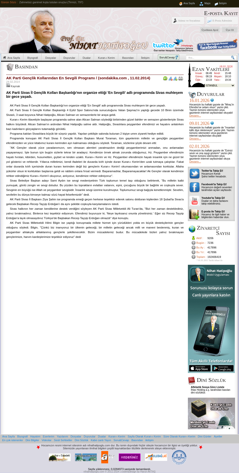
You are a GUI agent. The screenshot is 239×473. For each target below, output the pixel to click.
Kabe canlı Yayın (101, 440)
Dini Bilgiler (32, 440)
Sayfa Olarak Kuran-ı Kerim (144, 436)
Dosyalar (50, 57)
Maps (207, 3)
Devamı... (195, 115)
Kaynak (13, 86)
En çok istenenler (12, 440)
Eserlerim (48, 436)
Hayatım (35, 436)
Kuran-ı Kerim (106, 57)
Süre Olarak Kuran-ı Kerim (179, 436)
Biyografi (32, 57)
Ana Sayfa (189, 3)
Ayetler (218, 436)
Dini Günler (204, 436)
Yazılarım (62, 436)
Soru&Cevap (121, 440)
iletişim (149, 440)
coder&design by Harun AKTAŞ (138, 471)
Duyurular (69, 57)
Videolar (46, 440)
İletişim (223, 3)
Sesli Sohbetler (63, 440)
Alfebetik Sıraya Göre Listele (207, 387)
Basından (128, 57)
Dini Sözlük (81, 440)
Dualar (87, 57)
